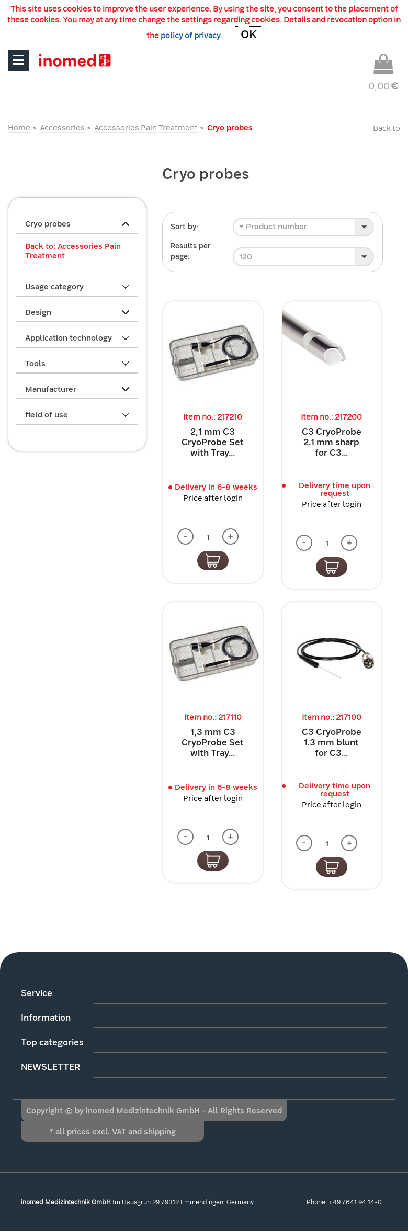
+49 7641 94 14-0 (355, 1203)
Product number (273, 226)
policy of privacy (190, 35)
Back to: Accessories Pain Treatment (73, 251)
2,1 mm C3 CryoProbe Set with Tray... (213, 442)
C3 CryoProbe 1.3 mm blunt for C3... (331, 743)
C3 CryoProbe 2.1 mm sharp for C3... (331, 442)
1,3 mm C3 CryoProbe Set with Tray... (213, 743)
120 (245, 257)
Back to (386, 128)
